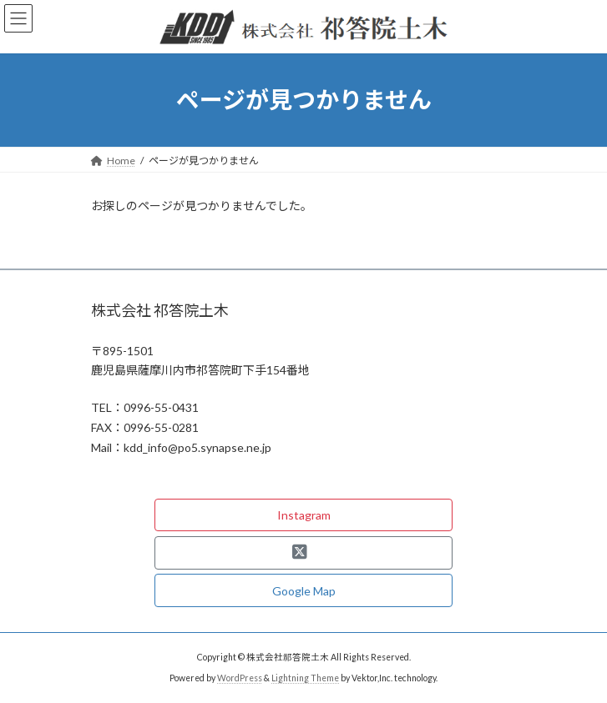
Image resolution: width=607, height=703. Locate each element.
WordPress (239, 678)
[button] (303, 515)
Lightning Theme (305, 678)
